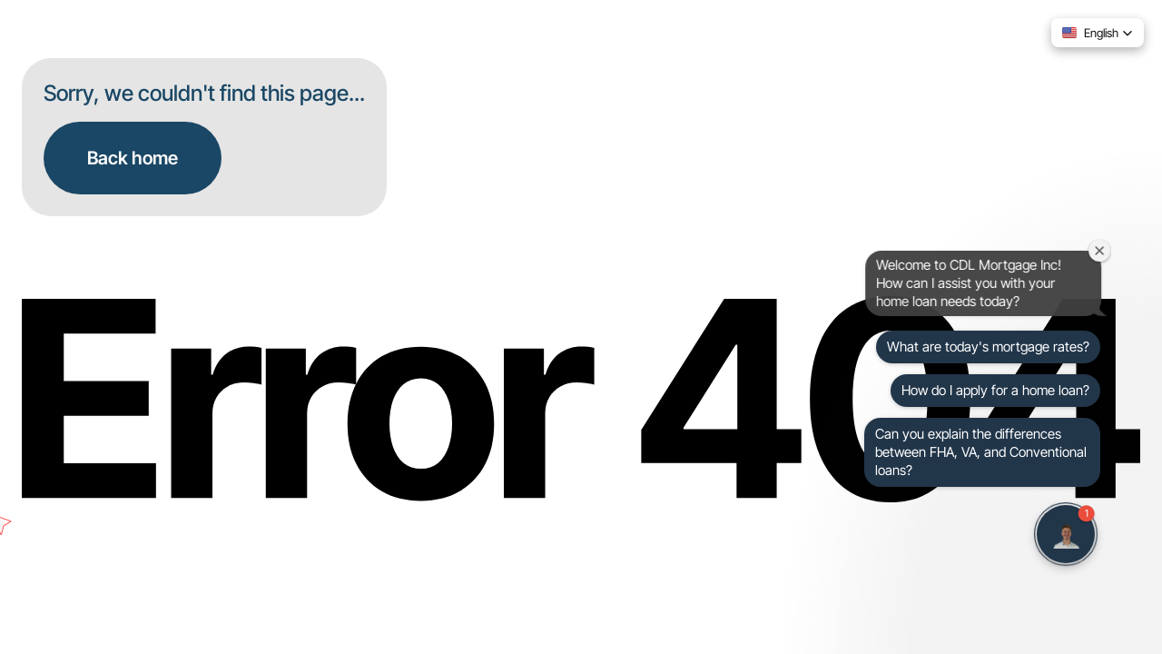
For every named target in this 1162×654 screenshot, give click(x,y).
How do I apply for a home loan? (995, 390)
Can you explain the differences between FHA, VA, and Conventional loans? (981, 452)
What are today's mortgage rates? (988, 346)
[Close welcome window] (1101, 251)
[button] (1097, 32)
